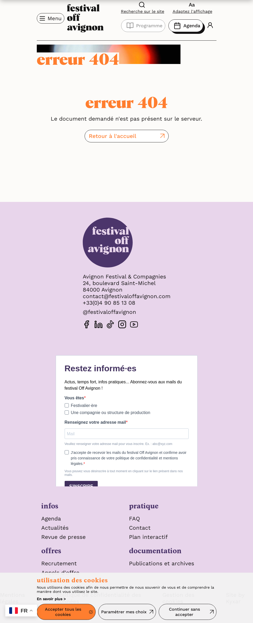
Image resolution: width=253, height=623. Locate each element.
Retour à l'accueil (112, 136)
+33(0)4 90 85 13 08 (109, 302)
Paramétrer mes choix (124, 611)
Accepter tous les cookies (63, 612)
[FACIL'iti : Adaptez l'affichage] (192, 7)
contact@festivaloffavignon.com (127, 296)
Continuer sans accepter (184, 612)
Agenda (185, 26)
